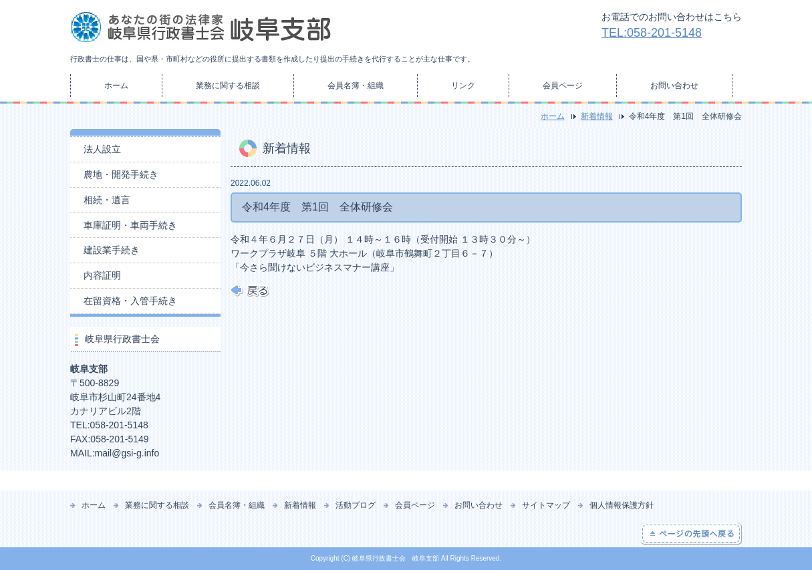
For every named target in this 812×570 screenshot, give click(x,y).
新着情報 (597, 116)
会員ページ (563, 85)
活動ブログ (355, 505)
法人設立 (102, 149)
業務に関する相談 (228, 85)
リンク (463, 85)
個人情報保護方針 (621, 505)
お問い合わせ (674, 85)
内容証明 (102, 275)
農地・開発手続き (121, 174)
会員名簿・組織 (355, 85)
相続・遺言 (107, 199)
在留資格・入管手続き (130, 300)
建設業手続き (112, 250)
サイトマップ (546, 505)
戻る (250, 291)
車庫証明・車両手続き (130, 225)
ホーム (116, 85)
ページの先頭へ (691, 534)
